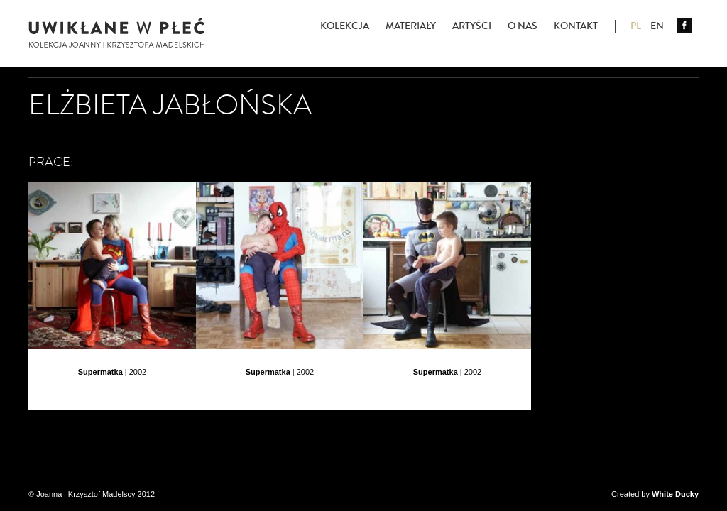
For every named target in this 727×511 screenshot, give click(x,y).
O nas (522, 26)
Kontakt (576, 26)
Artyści (471, 26)
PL (635, 26)
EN (657, 26)
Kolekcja (344, 26)
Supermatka (100, 372)
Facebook (684, 25)
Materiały (411, 26)
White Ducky (675, 494)
